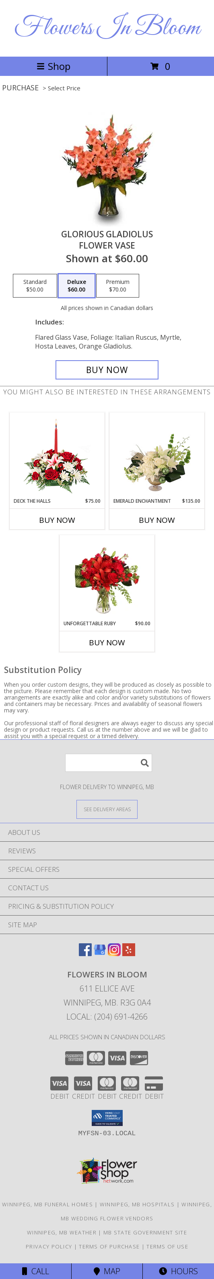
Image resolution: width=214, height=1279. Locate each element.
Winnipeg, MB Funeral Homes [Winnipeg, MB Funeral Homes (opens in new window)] (47, 1204)
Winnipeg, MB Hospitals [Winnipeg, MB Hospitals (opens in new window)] (137, 1204)
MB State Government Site (145, 1232)
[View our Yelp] (128, 953)
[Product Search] (108, 763)
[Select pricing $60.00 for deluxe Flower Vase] (77, 286)
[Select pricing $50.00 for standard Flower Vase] (35, 286)
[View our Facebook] (85, 953)
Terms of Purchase (109, 1246)
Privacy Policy (49, 1246)
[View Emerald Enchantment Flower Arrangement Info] (157, 455)
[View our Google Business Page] (99, 953)
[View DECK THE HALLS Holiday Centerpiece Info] (57, 455)
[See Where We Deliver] (107, 809)
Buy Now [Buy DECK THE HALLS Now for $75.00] (57, 520)
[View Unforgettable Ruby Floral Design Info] (107, 577)
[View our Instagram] (114, 953)
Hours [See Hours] (178, 1271)
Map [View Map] (107, 1271)
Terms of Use (167, 1246)
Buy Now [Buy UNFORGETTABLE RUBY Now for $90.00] (107, 642)
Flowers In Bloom (107, 28)
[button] (107, 1118)
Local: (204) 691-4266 (107, 1016)
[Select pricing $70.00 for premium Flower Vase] (118, 286)
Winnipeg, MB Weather (62, 1232)
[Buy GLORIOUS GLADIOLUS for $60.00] (107, 369)
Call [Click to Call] (35, 1271)
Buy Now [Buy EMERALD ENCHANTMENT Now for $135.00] (157, 520)
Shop (53, 66)
